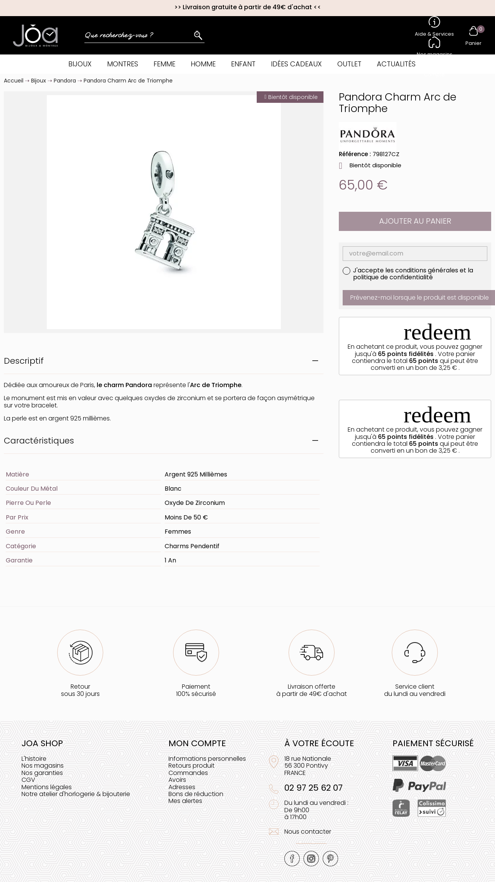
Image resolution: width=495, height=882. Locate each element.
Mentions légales (46, 787)
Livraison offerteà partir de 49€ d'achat (311, 690)
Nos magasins (42, 765)
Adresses (181, 787)
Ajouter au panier (415, 221)
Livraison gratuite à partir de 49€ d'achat (247, 7)
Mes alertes (185, 800)
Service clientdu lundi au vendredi (415, 690)
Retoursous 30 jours (80, 690)
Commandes (188, 772)
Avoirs (177, 779)
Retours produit (191, 765)
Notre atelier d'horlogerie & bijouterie (75, 794)
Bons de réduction (195, 794)
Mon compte (197, 743)
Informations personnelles (207, 758)
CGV (28, 779)
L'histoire (33, 758)
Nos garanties (42, 772)
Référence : (355, 154)
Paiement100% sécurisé (196, 690)
